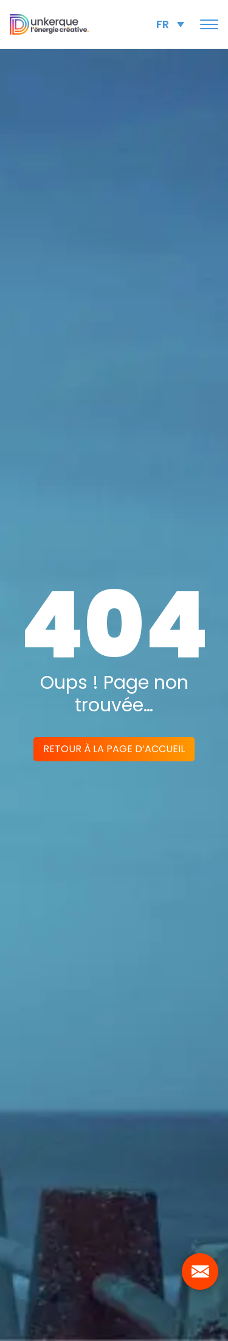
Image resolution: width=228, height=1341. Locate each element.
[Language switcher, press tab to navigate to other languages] (170, 24)
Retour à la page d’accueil (114, 749)
